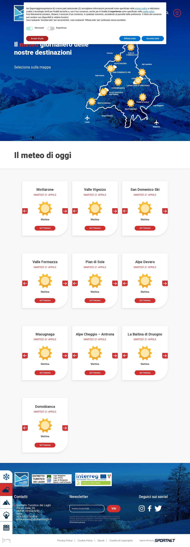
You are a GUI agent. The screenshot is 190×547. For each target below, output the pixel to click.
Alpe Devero (120, 62)
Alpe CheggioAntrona (116, 92)
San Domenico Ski (122, 70)
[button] (25, 211)
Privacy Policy (65, 540)
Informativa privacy (77, 522)
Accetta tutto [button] (152, 38)
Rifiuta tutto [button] (130, 38)
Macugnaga (104, 101)
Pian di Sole (143, 100)
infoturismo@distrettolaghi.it (34, 519)
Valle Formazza (131, 52)
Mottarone (131, 107)
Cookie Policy (85, 540)
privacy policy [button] (141, 8)
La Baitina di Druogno (138, 84)
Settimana (45, 228)
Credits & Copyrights (121, 540)
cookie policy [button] (148, 11)
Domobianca (118, 86)
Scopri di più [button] (37, 38)
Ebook (101, 540)
